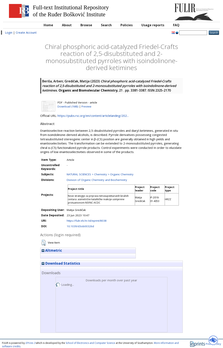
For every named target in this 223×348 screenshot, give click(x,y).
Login (8, 32)
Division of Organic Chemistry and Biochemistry (97, 180)
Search (106, 25)
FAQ (176, 25)
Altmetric (52, 250)
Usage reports (152, 25)
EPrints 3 (30, 343)
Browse (86, 25)
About (67, 25)
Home (48, 25)
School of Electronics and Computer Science (90, 343)
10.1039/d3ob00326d (80, 226)
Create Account (26, 32)
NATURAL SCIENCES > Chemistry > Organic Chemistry (100, 174)
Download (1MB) (68, 106)
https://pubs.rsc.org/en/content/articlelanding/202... (93, 116)
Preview (86, 106)
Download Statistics (61, 263)
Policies (126, 25)
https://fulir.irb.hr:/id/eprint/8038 (87, 220)
